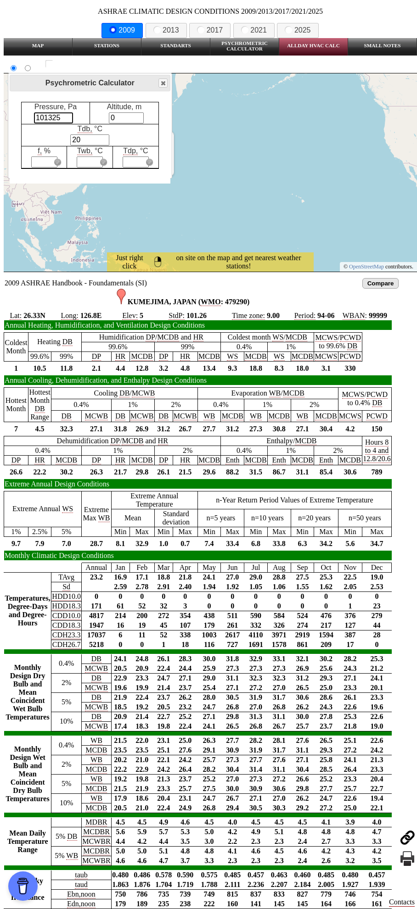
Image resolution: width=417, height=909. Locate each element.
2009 (122, 30)
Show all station (76, 64)
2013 (166, 30)
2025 (297, 30)
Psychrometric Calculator (244, 45)
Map (38, 45)
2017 (210, 30)
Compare (380, 283)
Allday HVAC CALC (313, 45)
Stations (106, 45)
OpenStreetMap (366, 266)
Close (162, 83)
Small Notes (382, 45)
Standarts (175, 45)
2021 (254, 30)
